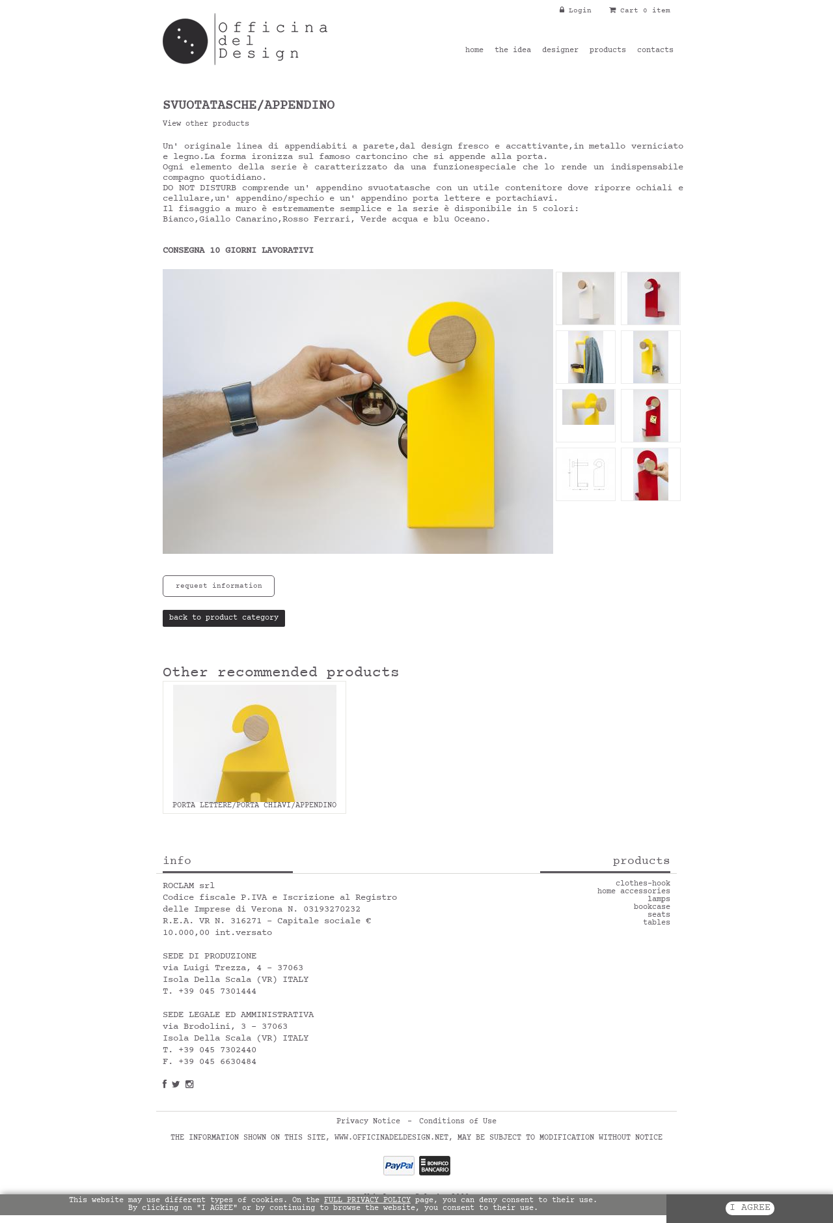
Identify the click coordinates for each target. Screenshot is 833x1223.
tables (656, 923)
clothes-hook (643, 884)
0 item (656, 10)
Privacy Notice (368, 1122)
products (608, 51)
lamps (659, 900)
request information (219, 586)
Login (576, 10)
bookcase (652, 908)
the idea (513, 51)
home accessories (633, 892)
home (474, 51)
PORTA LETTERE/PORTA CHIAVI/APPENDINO (254, 806)
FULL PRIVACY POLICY (367, 1201)
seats (659, 915)
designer (560, 51)
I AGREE (750, 1208)
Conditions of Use (458, 1122)
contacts (655, 51)
